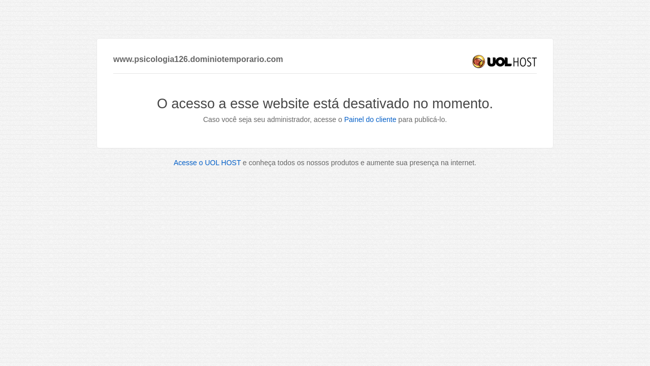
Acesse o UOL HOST (207, 163)
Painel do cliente (370, 119)
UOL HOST (504, 61)
